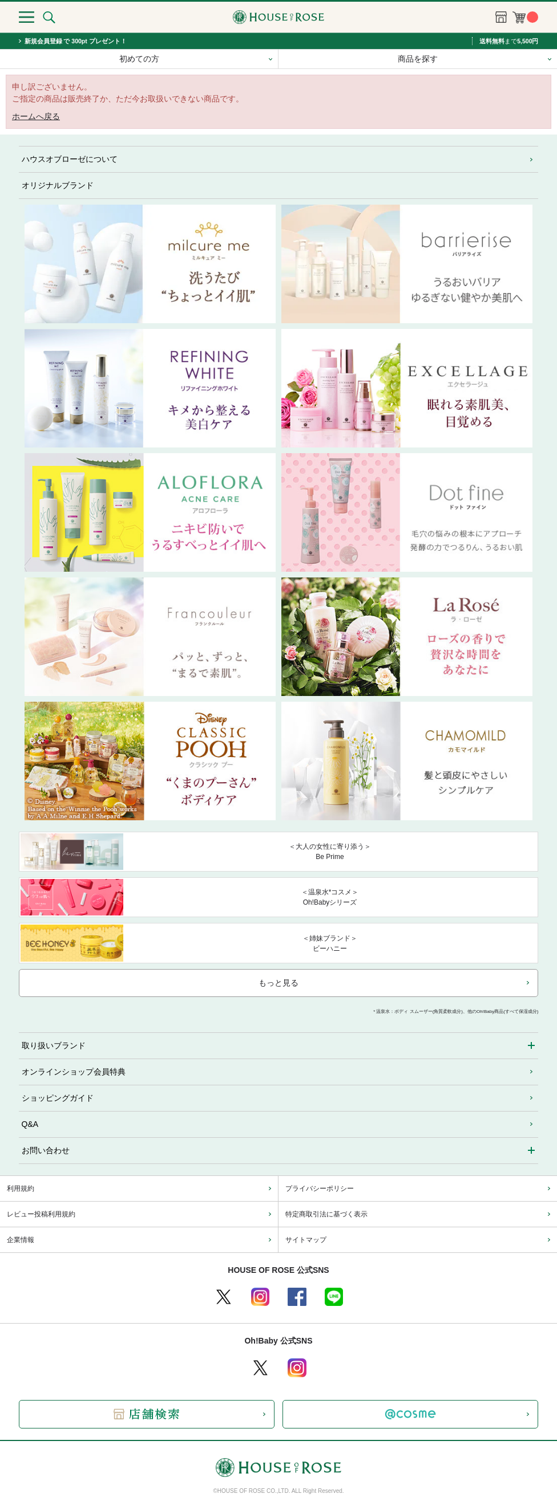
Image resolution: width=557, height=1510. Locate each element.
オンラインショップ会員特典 (74, 1071)
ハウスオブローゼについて (70, 159)
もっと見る (278, 982)
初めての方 (139, 58)
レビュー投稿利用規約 (41, 1214)
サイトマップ (305, 1240)
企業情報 (20, 1240)
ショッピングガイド (58, 1097)
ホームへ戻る (36, 116)
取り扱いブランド (54, 1045)
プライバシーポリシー (319, 1188)
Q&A (30, 1124)
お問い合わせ (46, 1150)
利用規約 (20, 1188)
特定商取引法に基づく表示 (326, 1214)
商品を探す (418, 58)
